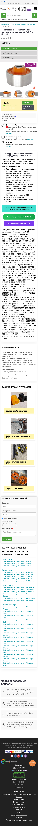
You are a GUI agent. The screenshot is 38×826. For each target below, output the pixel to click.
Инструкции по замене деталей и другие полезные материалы (19, 208)
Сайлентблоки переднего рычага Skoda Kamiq (18, 587)
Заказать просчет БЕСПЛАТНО (19, 217)
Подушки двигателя (15, 489)
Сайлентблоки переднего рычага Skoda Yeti (18, 600)
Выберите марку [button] (10, 49)
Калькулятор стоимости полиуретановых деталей (19, 794)
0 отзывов (15, 38)
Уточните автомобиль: (6, 43)
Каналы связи (26, 4)
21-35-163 (19, 8)
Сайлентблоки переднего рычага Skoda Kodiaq (18, 592)
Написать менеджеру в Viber (19, 223)
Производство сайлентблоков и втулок (19, 820)
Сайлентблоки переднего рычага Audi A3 (17, 563)
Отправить (7, 539)
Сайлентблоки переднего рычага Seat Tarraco (18, 581)
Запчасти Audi (7, 559)
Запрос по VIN (19, 776)
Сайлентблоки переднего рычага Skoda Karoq (18, 589)
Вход (34, 4)
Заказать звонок (19, 773)
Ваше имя (5, 503)
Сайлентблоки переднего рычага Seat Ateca (18, 574)
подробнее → (9, 133)
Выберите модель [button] (10, 53)
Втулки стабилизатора (16, 411)
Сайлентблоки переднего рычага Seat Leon (17, 579)
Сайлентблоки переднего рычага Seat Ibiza (17, 576)
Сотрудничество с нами (19, 815)
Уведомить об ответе (10, 518)
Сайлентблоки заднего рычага (16, 463)
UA (5, 2)
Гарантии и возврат (19, 804)
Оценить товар (7, 521)
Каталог (19, 810)
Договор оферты (19, 807)
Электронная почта (9, 511)
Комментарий (7, 528)
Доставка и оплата (14, 4)
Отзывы (19, 817)
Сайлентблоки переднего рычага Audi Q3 (17, 566)
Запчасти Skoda (7, 585)
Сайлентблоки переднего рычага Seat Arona (18, 572)
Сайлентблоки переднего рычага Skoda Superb (19, 598)
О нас (19, 812)
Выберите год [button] (9, 58)
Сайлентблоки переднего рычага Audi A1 (17, 561)
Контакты (19, 797)
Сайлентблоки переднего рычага (18, 437)
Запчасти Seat (7, 570)
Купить (27, 102)
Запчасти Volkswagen (9, 605)
